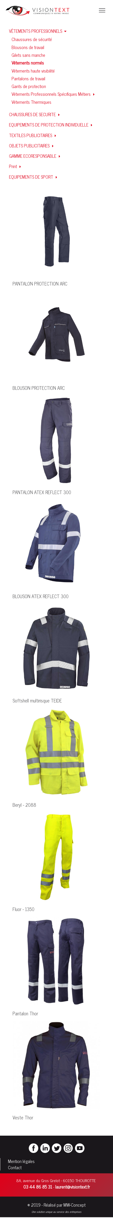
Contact (15, 1167)
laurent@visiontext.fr (72, 1186)
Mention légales (21, 1161)
